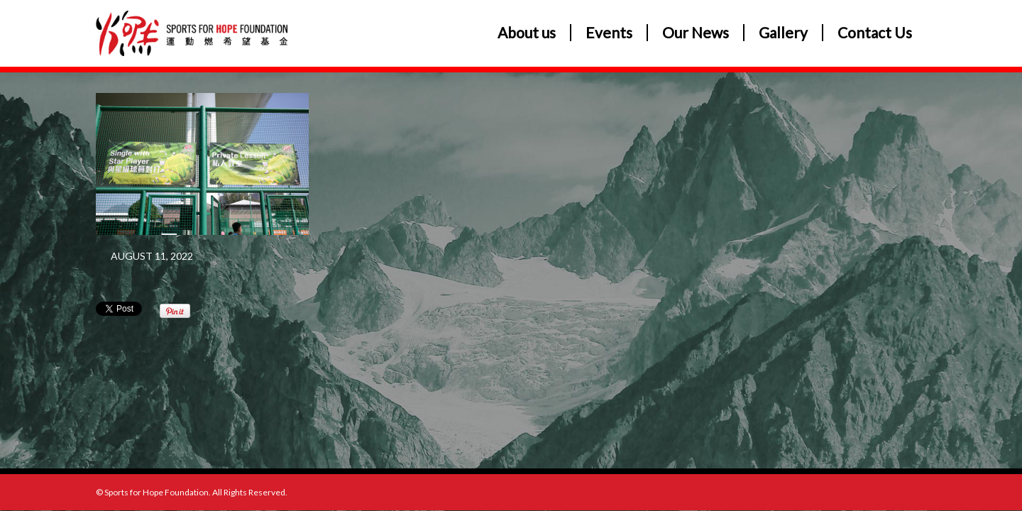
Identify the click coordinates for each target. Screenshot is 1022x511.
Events (609, 32)
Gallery (783, 32)
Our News (695, 32)
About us (527, 32)
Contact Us (874, 32)
